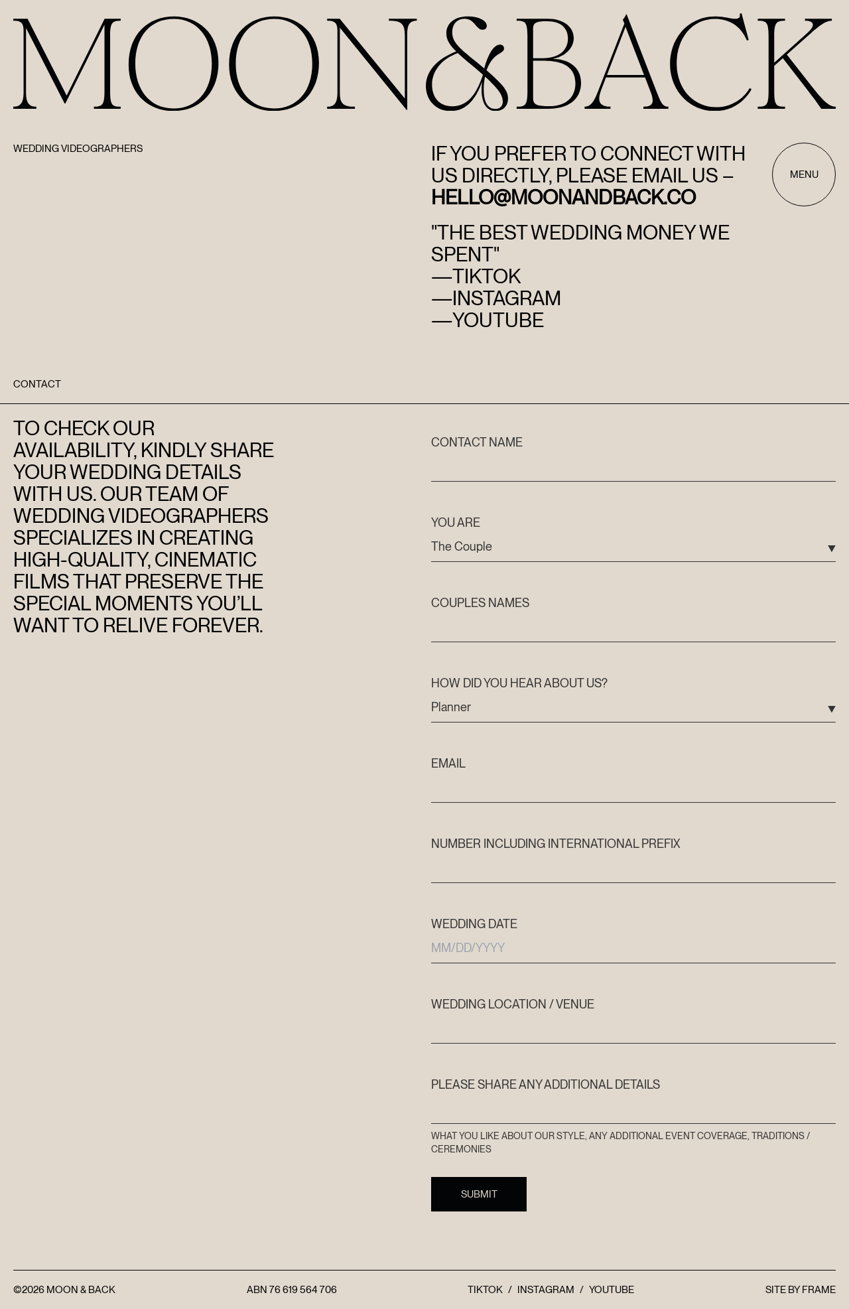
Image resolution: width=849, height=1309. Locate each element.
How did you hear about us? (519, 683)
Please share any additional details (545, 1084)
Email (448, 763)
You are (455, 522)
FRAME (819, 1290)
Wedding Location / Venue (512, 1004)
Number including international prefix (555, 844)
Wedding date (474, 924)
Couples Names (480, 603)
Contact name (477, 442)
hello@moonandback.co (563, 197)
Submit (479, 1194)
